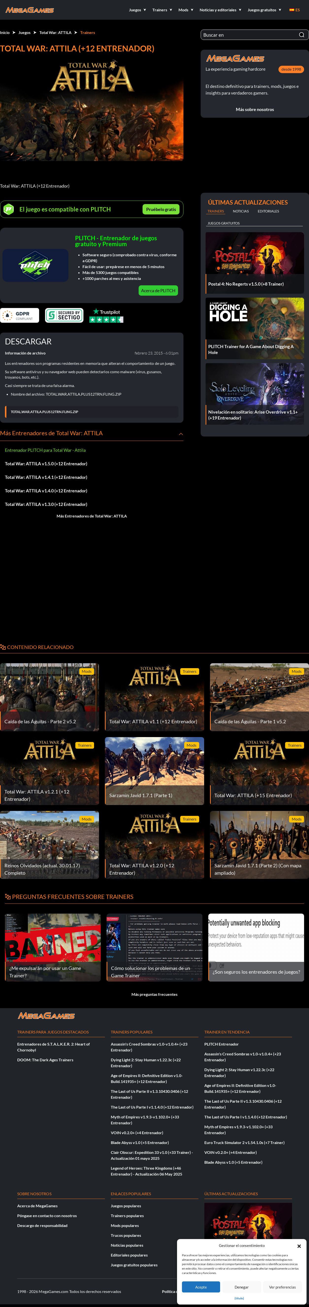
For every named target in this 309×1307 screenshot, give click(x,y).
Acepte (201, 1287)
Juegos (24, 32)
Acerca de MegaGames (37, 1205)
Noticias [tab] (241, 211)
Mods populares (125, 1225)
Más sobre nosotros (255, 109)
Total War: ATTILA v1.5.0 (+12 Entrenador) (46, 463)
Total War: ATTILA (55, 32)
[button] (299, 1245)
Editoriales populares (129, 1255)
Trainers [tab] (216, 211)
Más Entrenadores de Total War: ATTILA (92, 516)
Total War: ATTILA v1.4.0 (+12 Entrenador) (46, 490)
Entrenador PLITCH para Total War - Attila (45, 450)
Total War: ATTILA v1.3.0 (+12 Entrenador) (46, 504)
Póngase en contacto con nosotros (47, 1215)
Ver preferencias (282, 1287)
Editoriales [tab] (268, 211)
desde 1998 (291, 69)
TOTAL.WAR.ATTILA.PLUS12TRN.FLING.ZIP (44, 412)
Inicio (5, 32)
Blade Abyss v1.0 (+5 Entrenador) (140, 1142)
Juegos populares (126, 1205)
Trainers (87, 32)
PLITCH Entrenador (221, 1044)
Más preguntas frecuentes (154, 994)
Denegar (242, 1287)
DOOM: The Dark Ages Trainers (45, 1059)
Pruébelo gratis (161, 209)
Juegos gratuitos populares (134, 1264)
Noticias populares (127, 1245)
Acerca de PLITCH (158, 290)
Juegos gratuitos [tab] (224, 223)
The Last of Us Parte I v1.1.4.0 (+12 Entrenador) (152, 1107)
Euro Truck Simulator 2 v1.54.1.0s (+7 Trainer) (244, 1142)
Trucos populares (126, 1235)
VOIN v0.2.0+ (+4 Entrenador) (137, 1132)
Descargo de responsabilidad (42, 1225)
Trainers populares (127, 1215)
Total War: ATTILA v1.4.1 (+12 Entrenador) (46, 477)
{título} (239, 1298)
